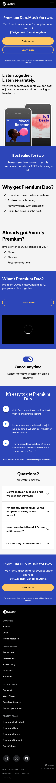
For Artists (8, 652)
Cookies (16, 774)
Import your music (13, 708)
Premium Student (12, 740)
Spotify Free (9, 746)
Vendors (7, 676)
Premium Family (11, 734)
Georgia (49, 765)
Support (7, 690)
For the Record (11, 638)
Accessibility (6, 778)
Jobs (5, 632)
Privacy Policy (6, 774)
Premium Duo (10, 728)
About (6, 626)
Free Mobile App (12, 702)
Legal (4, 769)
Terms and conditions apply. (14, 60)
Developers (9, 658)
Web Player (9, 696)
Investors (8, 670)
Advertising (9, 664)
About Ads (25, 774)
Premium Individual (13, 722)
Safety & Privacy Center (16, 769)
